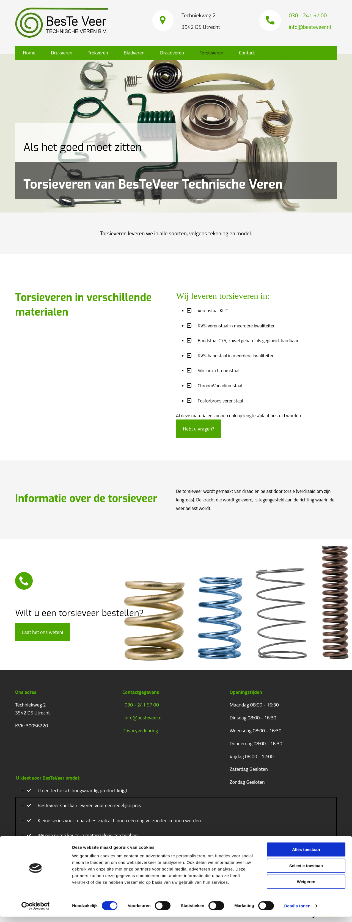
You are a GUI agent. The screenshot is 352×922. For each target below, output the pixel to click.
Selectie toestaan (306, 871)
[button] (198, 428)
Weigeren (306, 887)
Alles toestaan (306, 854)
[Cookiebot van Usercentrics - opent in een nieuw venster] (36, 911)
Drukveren (63, 52)
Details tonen (297, 911)
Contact (254, 52)
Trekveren (100, 52)
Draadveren (177, 52)
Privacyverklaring (140, 730)
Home (29, 52)
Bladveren (137, 52)
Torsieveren (217, 52)
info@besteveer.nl (144, 717)
